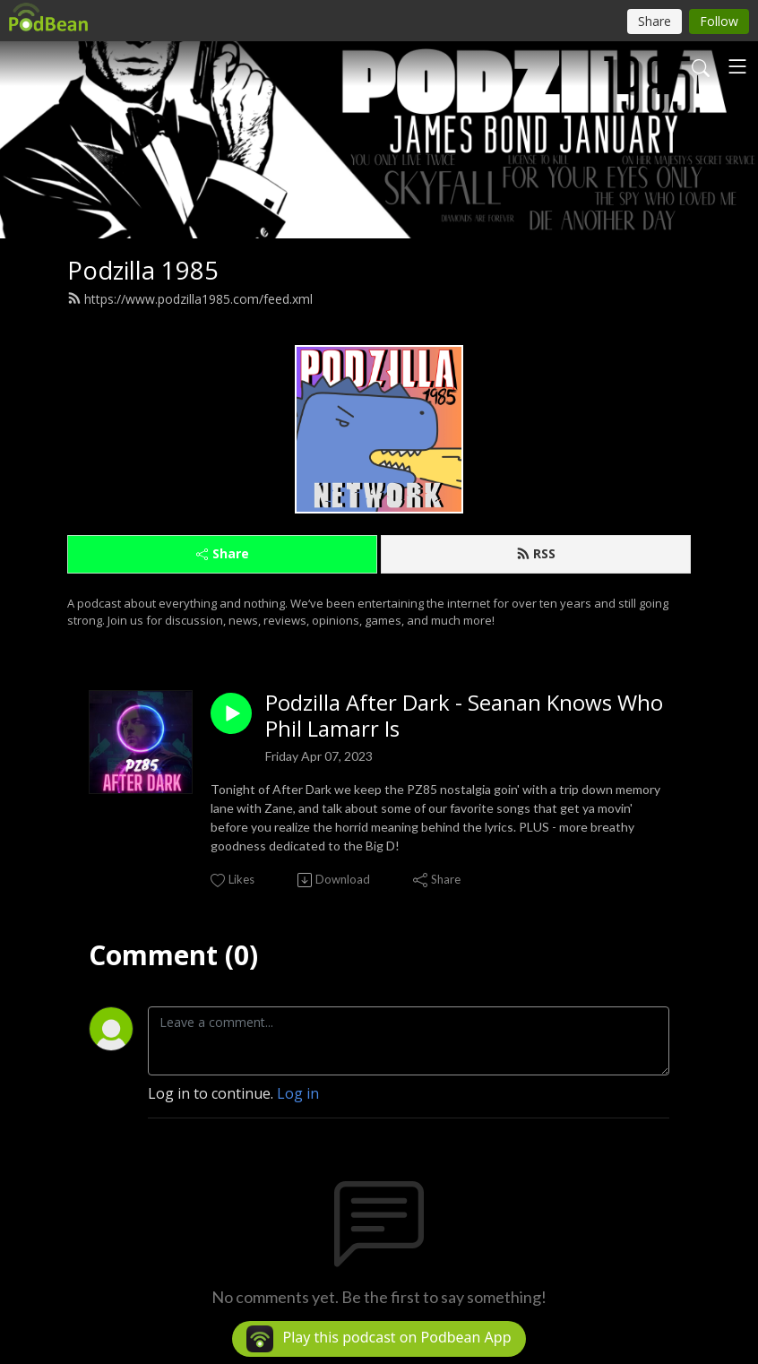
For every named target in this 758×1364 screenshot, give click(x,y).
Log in (298, 1093)
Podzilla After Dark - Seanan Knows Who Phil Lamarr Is (464, 716)
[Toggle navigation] (737, 66)
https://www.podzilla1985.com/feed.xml (190, 298)
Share (222, 553)
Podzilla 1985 (143, 270)
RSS (536, 553)
